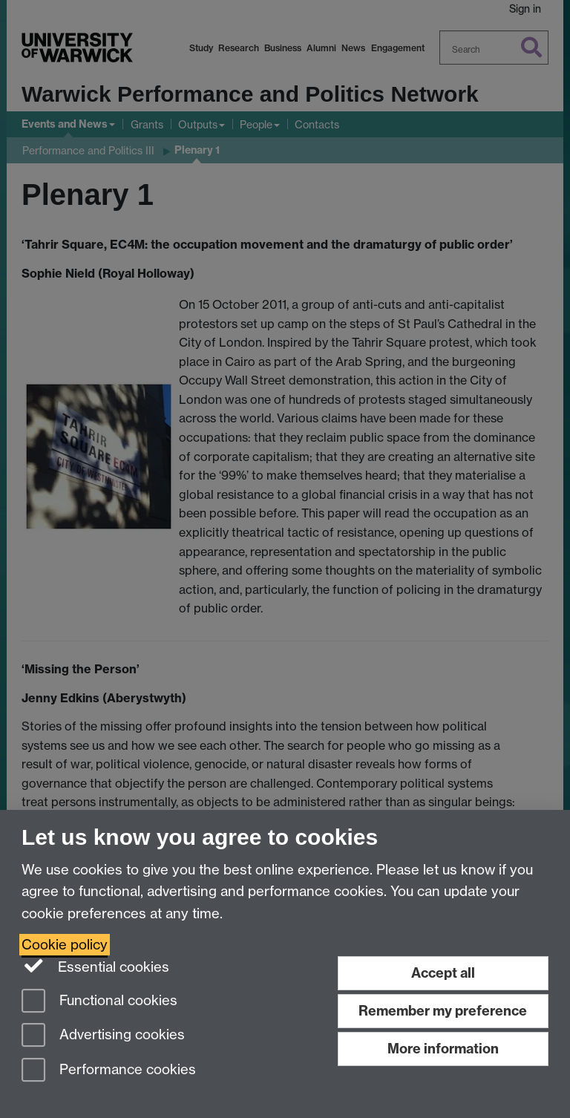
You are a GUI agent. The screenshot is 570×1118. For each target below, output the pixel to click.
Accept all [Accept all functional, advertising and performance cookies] (443, 972)
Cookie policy (65, 944)
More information (443, 1048)
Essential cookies (95, 965)
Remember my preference (442, 1010)
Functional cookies (99, 1002)
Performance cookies (109, 1071)
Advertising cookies (103, 1036)
